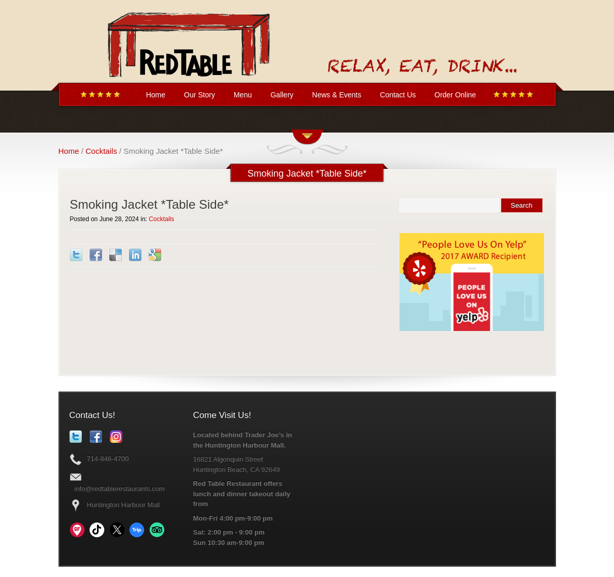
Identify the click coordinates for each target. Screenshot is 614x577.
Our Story (199, 95)
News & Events (336, 95)
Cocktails (101, 151)
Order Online (455, 95)
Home (155, 95)
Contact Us (398, 95)
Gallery (281, 95)
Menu (243, 95)
